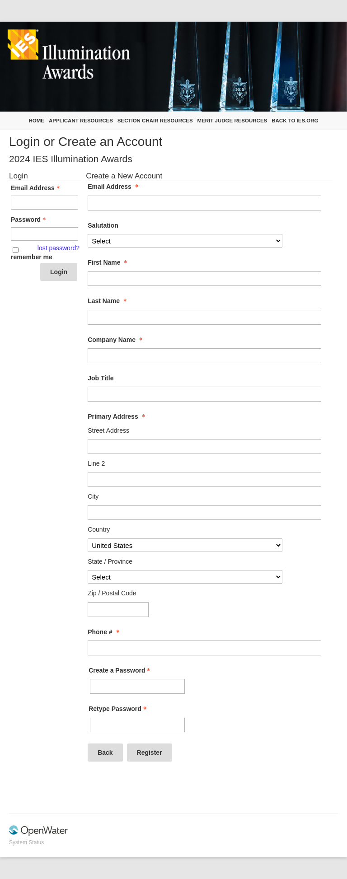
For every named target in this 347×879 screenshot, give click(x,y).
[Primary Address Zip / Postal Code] (118, 609)
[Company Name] (204, 355)
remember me (31, 257)
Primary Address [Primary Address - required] (117, 416)
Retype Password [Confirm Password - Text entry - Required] (119, 708)
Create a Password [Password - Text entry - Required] (120, 670)
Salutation (103, 225)
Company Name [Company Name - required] (116, 339)
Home (36, 120)
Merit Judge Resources (232, 120)
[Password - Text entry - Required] (44, 234)
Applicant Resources (81, 120)
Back (105, 752)
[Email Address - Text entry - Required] (44, 203)
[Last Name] (204, 317)
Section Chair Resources (155, 120)
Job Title (100, 378)
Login (58, 272)
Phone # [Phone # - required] (104, 632)
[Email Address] (204, 203)
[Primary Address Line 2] (204, 479)
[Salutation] (185, 241)
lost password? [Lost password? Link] (59, 248)
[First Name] (204, 278)
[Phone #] (204, 648)
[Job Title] (204, 394)
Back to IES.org (295, 120)
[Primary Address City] (204, 512)
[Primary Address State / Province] (185, 577)
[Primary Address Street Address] (204, 446)
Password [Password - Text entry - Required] (29, 219)
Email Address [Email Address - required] (114, 186)
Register (149, 752)
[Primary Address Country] (185, 545)
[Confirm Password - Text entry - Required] (137, 725)
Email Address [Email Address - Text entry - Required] (36, 188)
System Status (26, 842)
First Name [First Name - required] (108, 262)
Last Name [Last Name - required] (108, 300)
